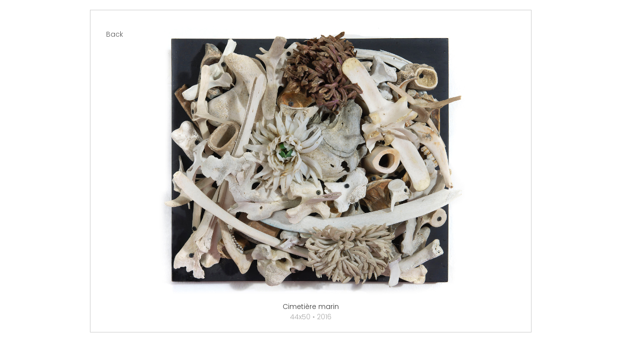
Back (114, 34)
